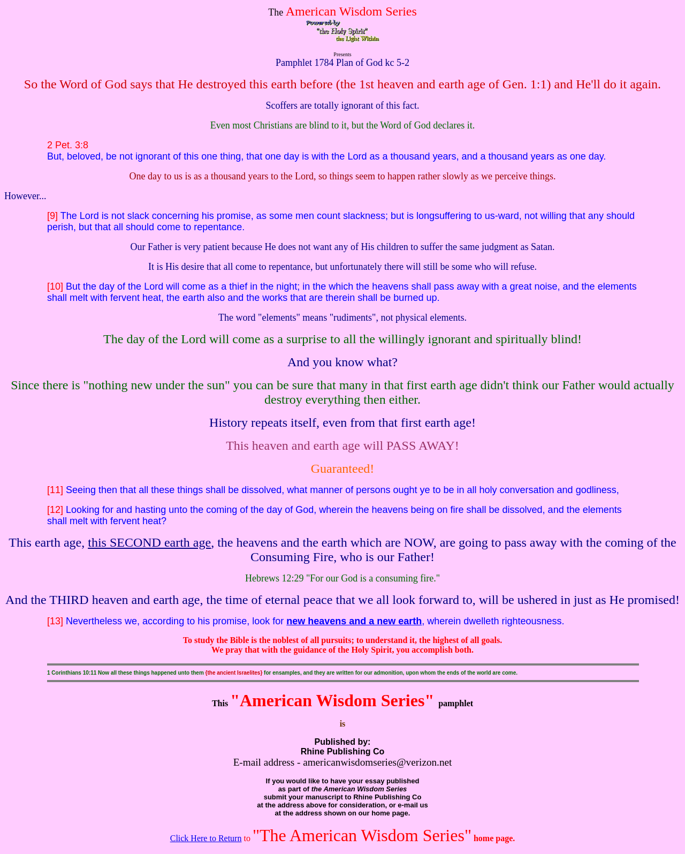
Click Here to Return (206, 838)
